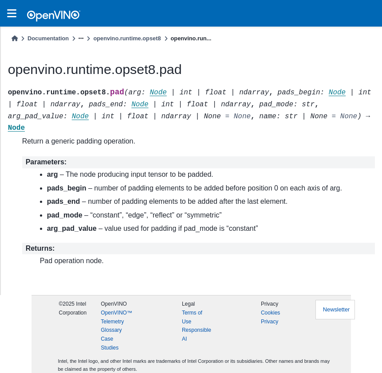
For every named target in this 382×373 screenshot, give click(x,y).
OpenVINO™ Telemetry (116, 317)
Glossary (111, 330)
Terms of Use (192, 317)
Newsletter (336, 309)
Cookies (270, 313)
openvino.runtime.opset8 (127, 38)
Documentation (48, 38)
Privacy (269, 322)
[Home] (15, 38)
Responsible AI (196, 334)
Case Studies (109, 343)
